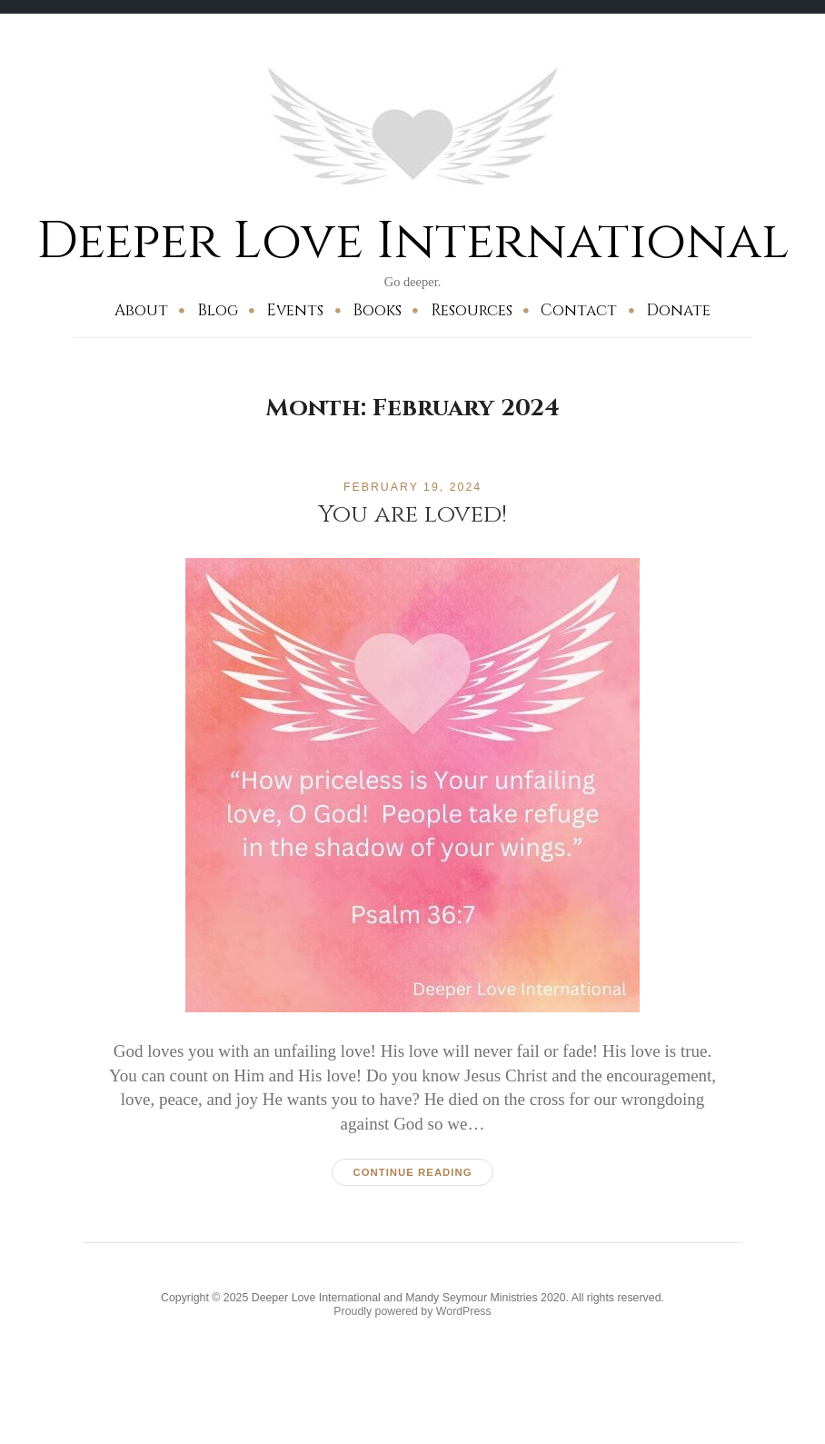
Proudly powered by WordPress (412, 1311)
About (141, 310)
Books (377, 310)
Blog (217, 310)
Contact (579, 310)
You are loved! (412, 514)
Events (294, 310)
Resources (471, 310)
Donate (678, 310)
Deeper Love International (412, 241)
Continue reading (412, 1172)
